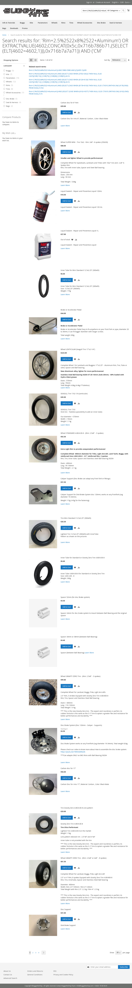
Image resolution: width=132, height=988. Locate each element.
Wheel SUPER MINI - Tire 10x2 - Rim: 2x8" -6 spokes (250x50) (84, 142)
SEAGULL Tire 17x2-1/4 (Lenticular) (74, 393)
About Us (7, 971)
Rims (10, 85)
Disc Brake (12, 99)
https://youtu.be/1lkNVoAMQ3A (73, 752)
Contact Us (8, 974)
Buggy (10, 71)
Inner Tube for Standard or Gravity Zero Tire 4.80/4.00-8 (82, 557)
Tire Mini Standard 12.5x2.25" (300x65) (76, 518)
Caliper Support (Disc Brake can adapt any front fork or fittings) (85, 478)
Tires (10, 89)
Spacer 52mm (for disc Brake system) (75, 597)
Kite (10, 74)
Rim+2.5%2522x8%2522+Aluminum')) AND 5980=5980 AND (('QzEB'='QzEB (57, 70)
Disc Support (66, 909)
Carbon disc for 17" (68, 768)
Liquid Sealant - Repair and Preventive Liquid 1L (80, 231)
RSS (54, 971)
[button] (75, 112)
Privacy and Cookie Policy (63, 974)
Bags (10, 106)
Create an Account (103, 2)
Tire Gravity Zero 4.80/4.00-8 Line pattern (77, 808)
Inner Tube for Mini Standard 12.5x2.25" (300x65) (80, 270)
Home (4, 35)
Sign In (89, 2)
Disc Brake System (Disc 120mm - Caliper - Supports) (81, 725)
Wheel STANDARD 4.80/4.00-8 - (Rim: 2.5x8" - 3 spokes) (82, 433)
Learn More (65, 126)
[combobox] (104, 10)
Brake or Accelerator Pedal (71, 310)
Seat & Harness (14, 102)
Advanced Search (10, 978)
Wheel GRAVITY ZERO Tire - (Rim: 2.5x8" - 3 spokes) (80, 676)
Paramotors (13, 78)
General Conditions (34, 974)
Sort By (107, 60)
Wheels (11, 81)
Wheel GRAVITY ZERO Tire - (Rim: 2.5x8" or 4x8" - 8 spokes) (83, 858)
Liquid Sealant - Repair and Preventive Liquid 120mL (81, 191)
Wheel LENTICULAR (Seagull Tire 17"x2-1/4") (78, 349)
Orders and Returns (35, 971)
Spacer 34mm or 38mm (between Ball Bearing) (79, 637)
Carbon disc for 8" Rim (69, 103)
